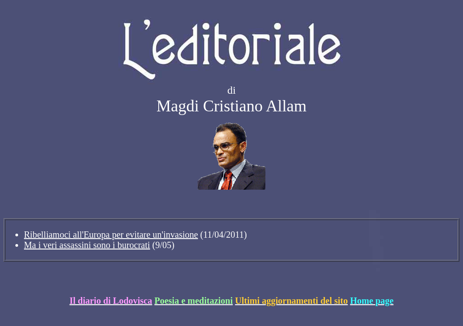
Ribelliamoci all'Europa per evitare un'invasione (111, 235)
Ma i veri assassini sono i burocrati (87, 245)
